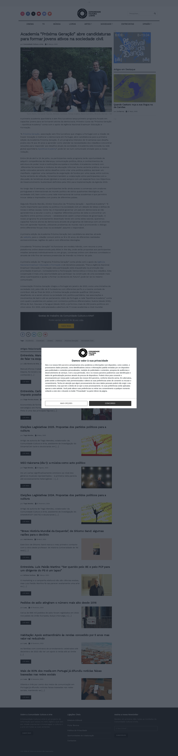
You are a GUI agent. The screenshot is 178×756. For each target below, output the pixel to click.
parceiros (65, 365)
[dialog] (89, 378)
